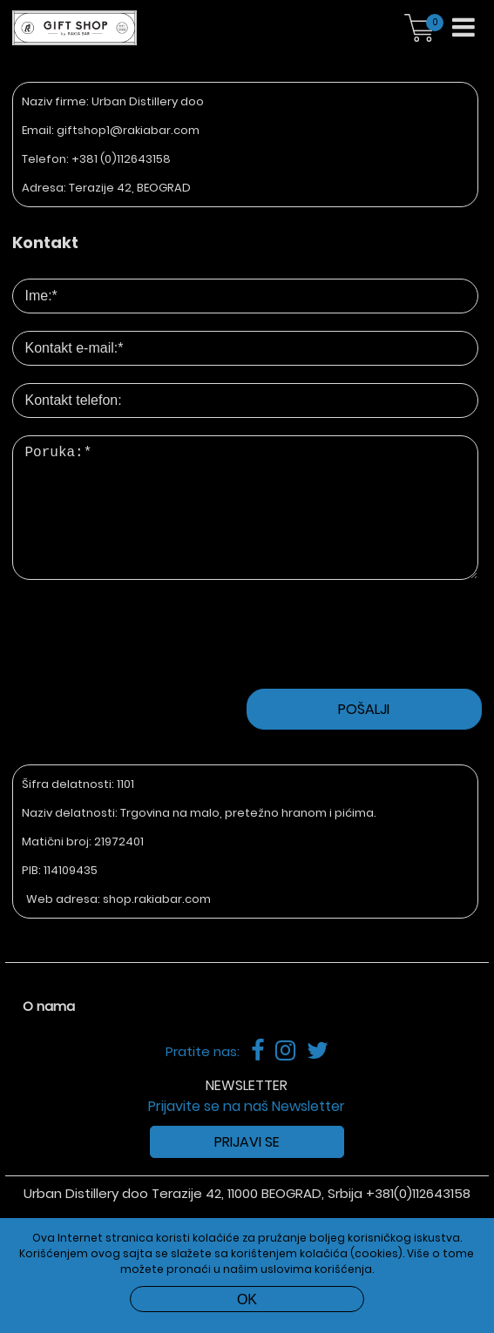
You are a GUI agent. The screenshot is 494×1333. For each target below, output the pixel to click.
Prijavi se (247, 1170)
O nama (49, 1034)
